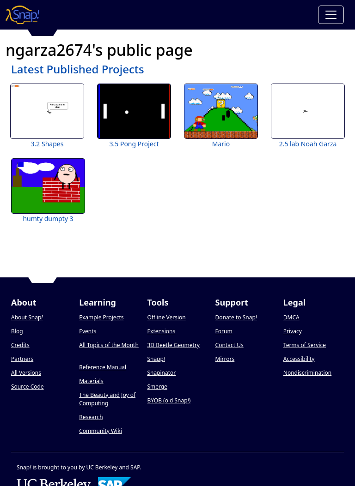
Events (87, 331)
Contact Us (229, 345)
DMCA (291, 317)
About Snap (27, 317)
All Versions (26, 373)
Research (91, 417)
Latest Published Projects (77, 69)
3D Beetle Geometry (173, 345)
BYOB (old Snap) (168, 400)
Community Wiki (100, 431)
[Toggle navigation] (331, 15)
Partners (22, 359)
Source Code (27, 386)
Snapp (156, 359)
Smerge (157, 386)
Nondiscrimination (307, 373)
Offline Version (166, 317)
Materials (91, 381)
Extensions (161, 331)
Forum (224, 331)
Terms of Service (304, 345)
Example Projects (101, 317)
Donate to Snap (236, 317)
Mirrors (225, 359)
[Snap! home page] (22, 14)
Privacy (292, 331)
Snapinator (161, 373)
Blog (17, 331)
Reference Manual (102, 367)
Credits (20, 345)
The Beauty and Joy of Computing (107, 399)
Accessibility (299, 359)
